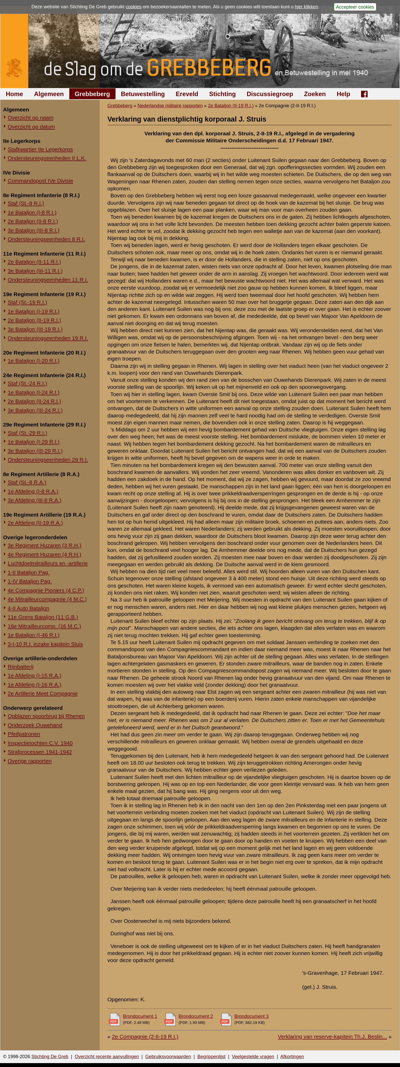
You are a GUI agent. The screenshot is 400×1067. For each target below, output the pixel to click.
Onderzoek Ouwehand (35, 725)
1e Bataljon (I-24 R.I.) (34, 392)
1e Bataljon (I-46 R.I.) (34, 635)
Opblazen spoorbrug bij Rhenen (46, 716)
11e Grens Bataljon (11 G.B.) (43, 617)
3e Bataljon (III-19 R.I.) (35, 329)
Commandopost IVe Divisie (40, 181)
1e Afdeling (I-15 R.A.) (35, 675)
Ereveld (187, 93)
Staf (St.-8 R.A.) (27, 482)
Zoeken (315, 93)
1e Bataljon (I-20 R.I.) (34, 361)
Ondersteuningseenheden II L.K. (47, 158)
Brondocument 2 (196, 1016)
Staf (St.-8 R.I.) (26, 203)
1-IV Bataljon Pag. (30, 581)
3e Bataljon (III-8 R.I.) (34, 230)
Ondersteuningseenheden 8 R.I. (46, 239)
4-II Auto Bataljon (28, 608)
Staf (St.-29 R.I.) (27, 433)
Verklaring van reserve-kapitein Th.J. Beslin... (332, 1036)
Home (14, 93)
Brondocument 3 (251, 1016)
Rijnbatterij (20, 667)
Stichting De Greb (49, 1056)
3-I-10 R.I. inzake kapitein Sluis (45, 644)
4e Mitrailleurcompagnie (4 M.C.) (47, 599)
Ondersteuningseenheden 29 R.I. (48, 460)
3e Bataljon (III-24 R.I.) (35, 410)
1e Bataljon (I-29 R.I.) (34, 442)
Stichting (222, 93)
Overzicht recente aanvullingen (107, 1056)
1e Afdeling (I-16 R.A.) (35, 685)
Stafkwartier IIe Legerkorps (40, 149)
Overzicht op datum (31, 127)
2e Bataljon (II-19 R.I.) (34, 320)
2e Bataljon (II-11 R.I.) (34, 262)
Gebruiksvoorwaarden (168, 1056)
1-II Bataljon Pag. (29, 572)
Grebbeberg (92, 93)
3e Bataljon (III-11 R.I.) (35, 271)
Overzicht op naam (30, 118)
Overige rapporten (30, 761)
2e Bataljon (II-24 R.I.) (34, 401)
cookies (133, 6)
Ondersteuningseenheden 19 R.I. (48, 338)
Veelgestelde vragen (253, 1056)
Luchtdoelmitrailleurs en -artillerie (48, 563)
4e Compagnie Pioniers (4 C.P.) (46, 590)
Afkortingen (292, 1056)
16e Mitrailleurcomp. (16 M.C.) (44, 626)
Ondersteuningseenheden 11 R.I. (48, 280)
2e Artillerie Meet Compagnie (43, 693)
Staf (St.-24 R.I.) (27, 383)
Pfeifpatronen (24, 734)
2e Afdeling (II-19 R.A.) (35, 523)
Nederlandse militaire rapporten (170, 105)
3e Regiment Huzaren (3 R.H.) (45, 545)
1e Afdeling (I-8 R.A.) (33, 491)
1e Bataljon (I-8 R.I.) (32, 212)
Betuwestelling (143, 93)
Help (343, 93)
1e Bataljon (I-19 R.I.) (34, 311)
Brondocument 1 (140, 1016)
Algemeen (49, 93)
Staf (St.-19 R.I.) (27, 302)
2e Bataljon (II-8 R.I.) (33, 221)
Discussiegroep (270, 93)
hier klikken (306, 6)
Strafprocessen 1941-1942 (40, 752)
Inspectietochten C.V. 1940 (40, 743)
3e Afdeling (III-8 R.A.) (35, 500)
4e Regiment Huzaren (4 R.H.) (45, 554)
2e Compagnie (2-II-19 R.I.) (145, 1036)
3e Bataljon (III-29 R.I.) (35, 451)
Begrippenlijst (211, 1056)
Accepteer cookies (355, 6)
